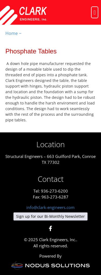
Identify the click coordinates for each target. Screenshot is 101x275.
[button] (94, 12)
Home (11, 33)
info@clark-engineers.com (50, 207)
